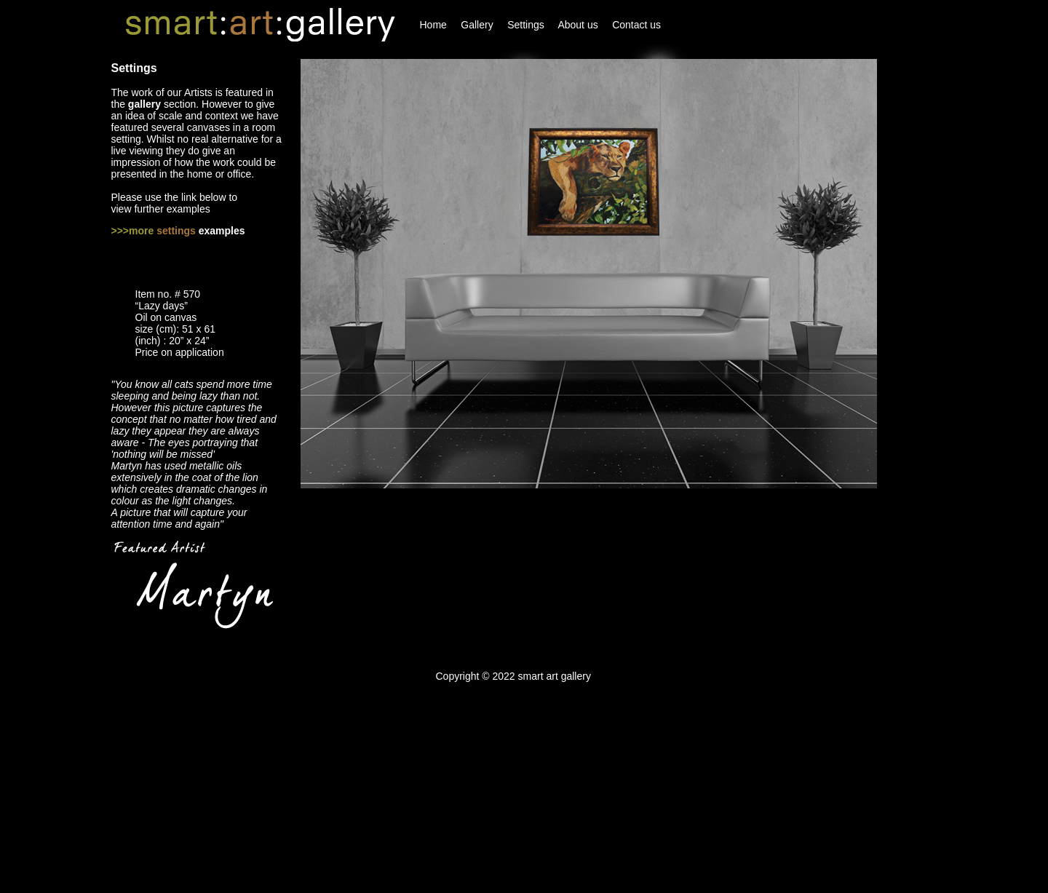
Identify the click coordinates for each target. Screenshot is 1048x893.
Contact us (636, 25)
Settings (525, 25)
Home (433, 25)
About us (577, 25)
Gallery (477, 25)
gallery (144, 104)
